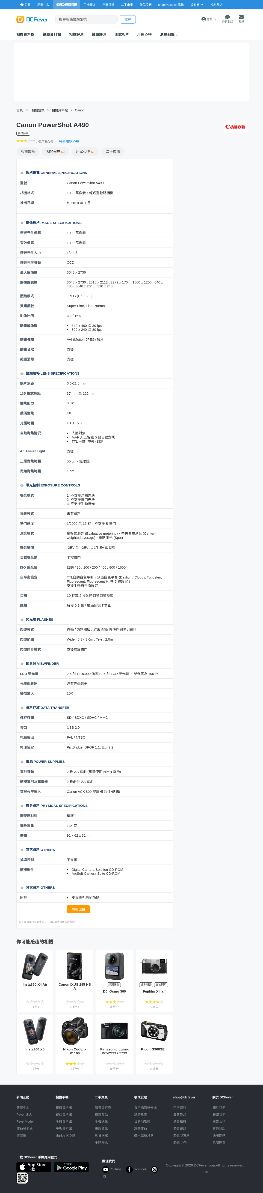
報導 (55, 151)
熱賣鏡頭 (179, 1128)
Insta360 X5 (34, 1049)
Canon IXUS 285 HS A (75, 986)
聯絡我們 (219, 1114)
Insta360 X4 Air (35, 984)
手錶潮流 (101, 1142)
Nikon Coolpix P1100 (74, 1051)
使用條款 (219, 1135)
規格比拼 (78, 909)
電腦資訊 (101, 1128)
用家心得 (144, 34)
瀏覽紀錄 (169, 34)
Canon (79, 110)
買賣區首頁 (103, 1107)
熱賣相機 (179, 1121)
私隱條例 (219, 1142)
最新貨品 (179, 1114)
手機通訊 (101, 1121)
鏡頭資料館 (52, 34)
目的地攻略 (142, 1121)
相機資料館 (25, 34)
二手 (113, 151)
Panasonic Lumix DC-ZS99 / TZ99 (114, 1051)
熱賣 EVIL (180, 1142)
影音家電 (101, 1135)
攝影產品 (101, 1114)
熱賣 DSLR (181, 1135)
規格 (28, 151)
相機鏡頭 (38, 110)
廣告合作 (219, 1121)
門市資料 (179, 1107)
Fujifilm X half (154, 991)
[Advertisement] (212, 192)
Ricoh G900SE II (154, 1049)
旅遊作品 (140, 1128)
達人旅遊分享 (144, 1135)
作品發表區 (25, 1128)
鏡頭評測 (99, 34)
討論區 (21, 1135)
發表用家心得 (69, 141)
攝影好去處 (145, 1107)
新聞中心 (23, 1107)
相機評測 (76, 34)
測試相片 (122, 34)
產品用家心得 (65, 1135)
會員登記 (219, 1128)
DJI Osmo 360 (114, 991)
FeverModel (25, 1121)
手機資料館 (64, 1121)
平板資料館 (64, 1128)
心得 (85, 151)
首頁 (19, 110)
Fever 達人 (24, 1114)
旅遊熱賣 (140, 1114)
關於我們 (219, 1107)
